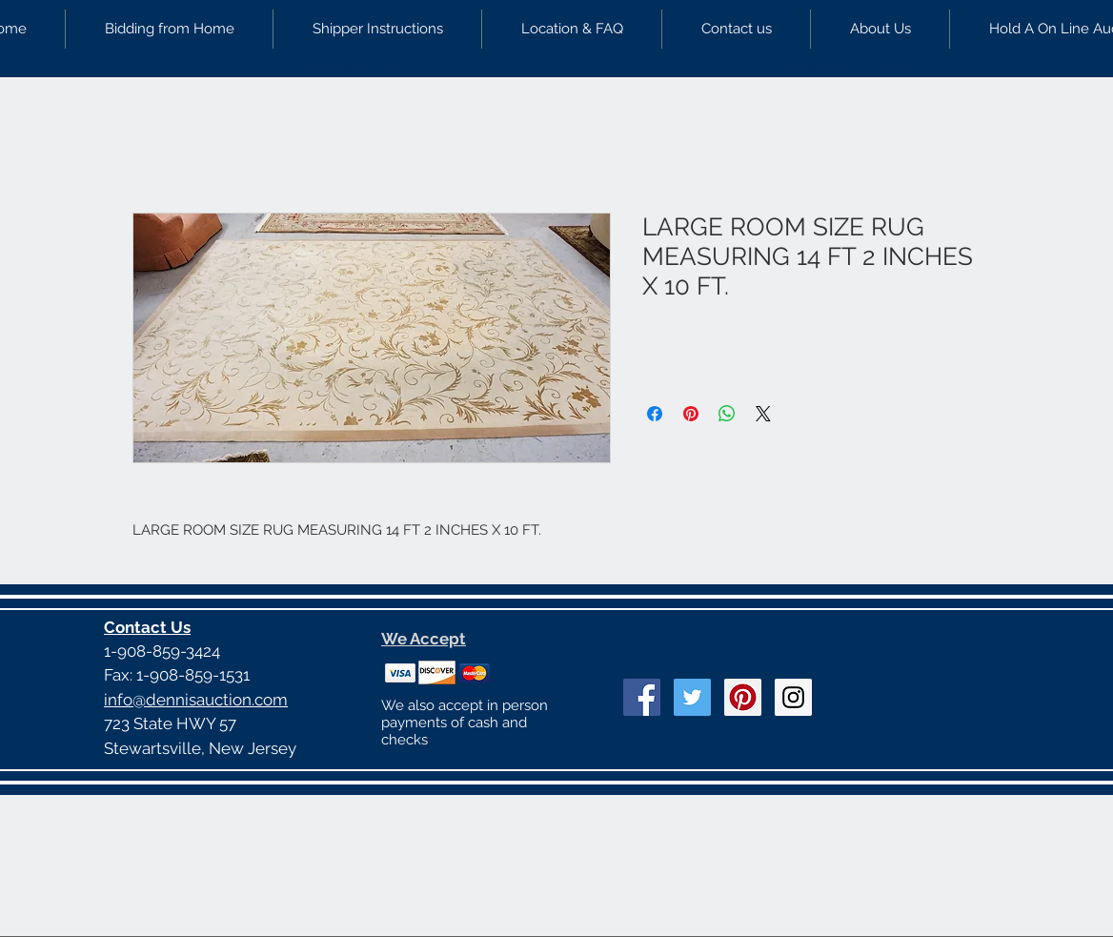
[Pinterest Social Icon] (742, 697)
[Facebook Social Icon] (641, 697)
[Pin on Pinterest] (690, 413)
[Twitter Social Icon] (692, 697)
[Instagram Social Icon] (793, 697)
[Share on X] (763, 413)
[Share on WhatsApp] (727, 413)
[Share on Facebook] (654, 413)
